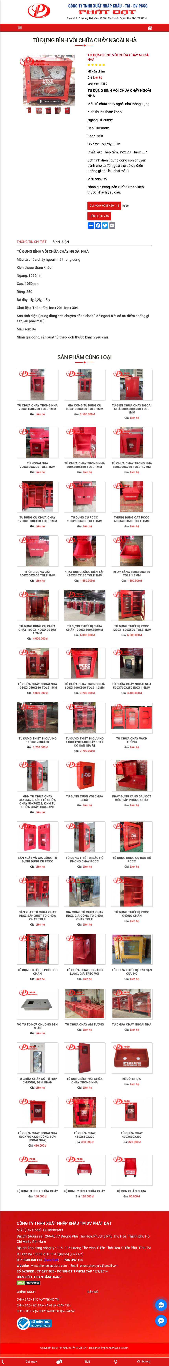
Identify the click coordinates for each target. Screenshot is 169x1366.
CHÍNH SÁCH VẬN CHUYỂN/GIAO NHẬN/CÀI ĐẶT (46, 1314)
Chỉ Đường (143, 1361)
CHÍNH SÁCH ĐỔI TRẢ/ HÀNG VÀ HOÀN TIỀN (44, 1309)
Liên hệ (97, 77)
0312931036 (45, 1275)
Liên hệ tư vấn (99, 216)
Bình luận (77, 277)
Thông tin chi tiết (68, 277)
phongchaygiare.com (116, 1351)
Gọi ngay (31, 1361)
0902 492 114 (73, 1263)
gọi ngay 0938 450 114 (104, 205)
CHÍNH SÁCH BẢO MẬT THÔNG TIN (38, 1303)
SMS (87, 1361)
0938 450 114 (32, 1263)
